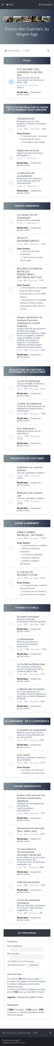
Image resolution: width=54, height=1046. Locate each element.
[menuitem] (9, 4)
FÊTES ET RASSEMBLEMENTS (28, 239)
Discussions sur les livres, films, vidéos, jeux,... (31, 830)
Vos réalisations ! (26, 428)
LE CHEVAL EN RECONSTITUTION (27, 573)
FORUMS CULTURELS (27, 607)
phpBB (16, 1040)
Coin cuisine (23, 754)
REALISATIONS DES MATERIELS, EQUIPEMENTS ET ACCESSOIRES (27, 371)
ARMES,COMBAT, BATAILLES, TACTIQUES (30, 534)
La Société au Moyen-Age (31, 664)
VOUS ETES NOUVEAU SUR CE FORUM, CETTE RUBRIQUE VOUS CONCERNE (27, 108)
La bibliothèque (25, 639)
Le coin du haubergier (28, 381)
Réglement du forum (28, 150)
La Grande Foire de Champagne (27, 216)
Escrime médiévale (29, 558)
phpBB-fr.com (19, 1043)
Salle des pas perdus (28, 882)
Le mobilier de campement (31, 730)
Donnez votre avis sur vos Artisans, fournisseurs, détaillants (31, 798)
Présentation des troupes (32, 142)
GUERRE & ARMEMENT (27, 523)
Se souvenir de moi (17, 965)
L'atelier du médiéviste (29, 403)
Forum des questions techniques (28, 901)
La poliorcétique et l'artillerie (34, 545)
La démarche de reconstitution (25, 174)
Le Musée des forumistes (30, 689)
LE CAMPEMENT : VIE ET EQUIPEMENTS (27, 721)
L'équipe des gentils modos (29, 93)
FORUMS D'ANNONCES (27, 205)
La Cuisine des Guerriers (32, 770)
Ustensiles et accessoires (32, 773)
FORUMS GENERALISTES (27, 786)
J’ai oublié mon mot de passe (20, 961)
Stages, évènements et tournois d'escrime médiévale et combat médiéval (29, 321)
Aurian (20, 1015)
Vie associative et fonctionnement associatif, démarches (29, 852)
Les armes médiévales (31, 554)
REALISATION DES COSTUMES (27, 458)
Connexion (12, 941)
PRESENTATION (25, 118)
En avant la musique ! (28, 616)
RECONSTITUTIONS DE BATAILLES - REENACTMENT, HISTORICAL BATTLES (29, 273)
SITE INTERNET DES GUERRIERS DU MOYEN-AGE (30, 72)
